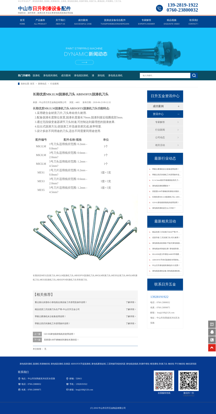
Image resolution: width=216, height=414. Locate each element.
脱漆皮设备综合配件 (115, 22)
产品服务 (40, 22)
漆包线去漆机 (115, 75)
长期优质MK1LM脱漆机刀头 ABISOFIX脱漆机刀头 (171, 197)
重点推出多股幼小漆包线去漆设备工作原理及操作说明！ (61, 302)
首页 (22, 22)
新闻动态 (42, 84)
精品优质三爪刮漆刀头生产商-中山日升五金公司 (57, 309)
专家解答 (146, 22)
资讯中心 (158, 114)
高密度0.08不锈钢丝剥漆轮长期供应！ (61, 340)
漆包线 (101, 75)
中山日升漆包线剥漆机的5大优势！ (164, 265)
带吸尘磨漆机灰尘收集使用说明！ (50, 316)
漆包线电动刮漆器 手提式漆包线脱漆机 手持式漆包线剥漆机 (174, 243)
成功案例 (83, 22)
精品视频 (172, 22)
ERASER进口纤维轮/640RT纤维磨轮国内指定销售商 (171, 254)
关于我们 (60, 22)
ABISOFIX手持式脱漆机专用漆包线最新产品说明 (170, 260)
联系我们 (194, 22)
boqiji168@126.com (165, 313)
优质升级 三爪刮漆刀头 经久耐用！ (164, 237)
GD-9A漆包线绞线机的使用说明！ (59, 334)
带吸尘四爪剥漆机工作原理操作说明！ (52, 323)
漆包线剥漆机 (50, 75)
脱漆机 (36, 75)
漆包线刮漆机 (81, 75)
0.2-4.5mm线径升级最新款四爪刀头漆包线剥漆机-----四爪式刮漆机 (177, 180)
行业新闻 (54, 84)
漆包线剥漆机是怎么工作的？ (162, 208)
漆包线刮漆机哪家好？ (159, 186)
